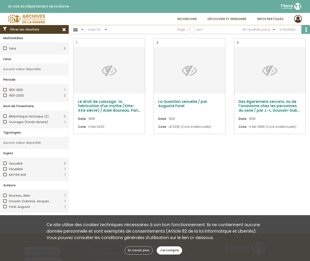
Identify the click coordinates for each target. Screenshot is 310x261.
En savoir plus (138, 250)
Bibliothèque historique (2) (29, 116)
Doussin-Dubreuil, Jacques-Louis (33, 201)
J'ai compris (169, 250)
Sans (12, 48)
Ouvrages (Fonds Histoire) (28, 122)
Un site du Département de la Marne (38, 6)
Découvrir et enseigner (227, 19)
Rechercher (187, 19)
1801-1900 (16, 90)
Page (181, 29)
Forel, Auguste (19, 207)
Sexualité (16, 163)
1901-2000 (16, 95)
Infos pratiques (270, 19)
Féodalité (16, 169)
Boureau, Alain (19, 195)
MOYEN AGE (17, 175)
